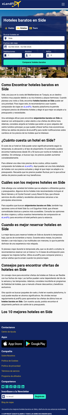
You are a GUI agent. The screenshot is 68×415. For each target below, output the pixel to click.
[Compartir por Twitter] (14, 388)
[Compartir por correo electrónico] (2, 388)
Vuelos (9, 28)
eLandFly (27, 107)
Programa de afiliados (11, 376)
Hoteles (22, 28)
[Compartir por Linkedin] (22, 388)
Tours (33, 28)
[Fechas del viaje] (36, 47)
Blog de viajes (7, 402)
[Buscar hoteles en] (36, 38)
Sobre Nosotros (8, 356)
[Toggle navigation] (63, 4)
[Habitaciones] (14, 55)
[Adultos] (35, 55)
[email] (19, 396)
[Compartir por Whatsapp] (6, 388)
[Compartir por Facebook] (10, 388)
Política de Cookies (9, 361)
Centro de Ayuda (8, 332)
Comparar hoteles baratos (34, 62)
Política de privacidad (10, 366)
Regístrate (39, 396)
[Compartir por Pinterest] (18, 388)
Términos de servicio (10, 371)
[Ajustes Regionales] (58, 4)
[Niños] (57, 55)
